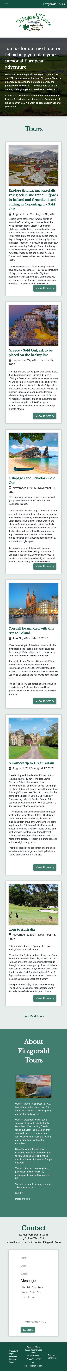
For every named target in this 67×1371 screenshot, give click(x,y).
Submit (28, 1330)
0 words (27, 1322)
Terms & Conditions (52, 1356)
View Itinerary (45, 288)
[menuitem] (23, 1287)
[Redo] (28, 1297)
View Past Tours (33, 1016)
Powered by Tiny (37, 1322)
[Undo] (23, 1297)
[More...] (33, 1297)
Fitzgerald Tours (54, 4)
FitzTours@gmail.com (35, 1234)
